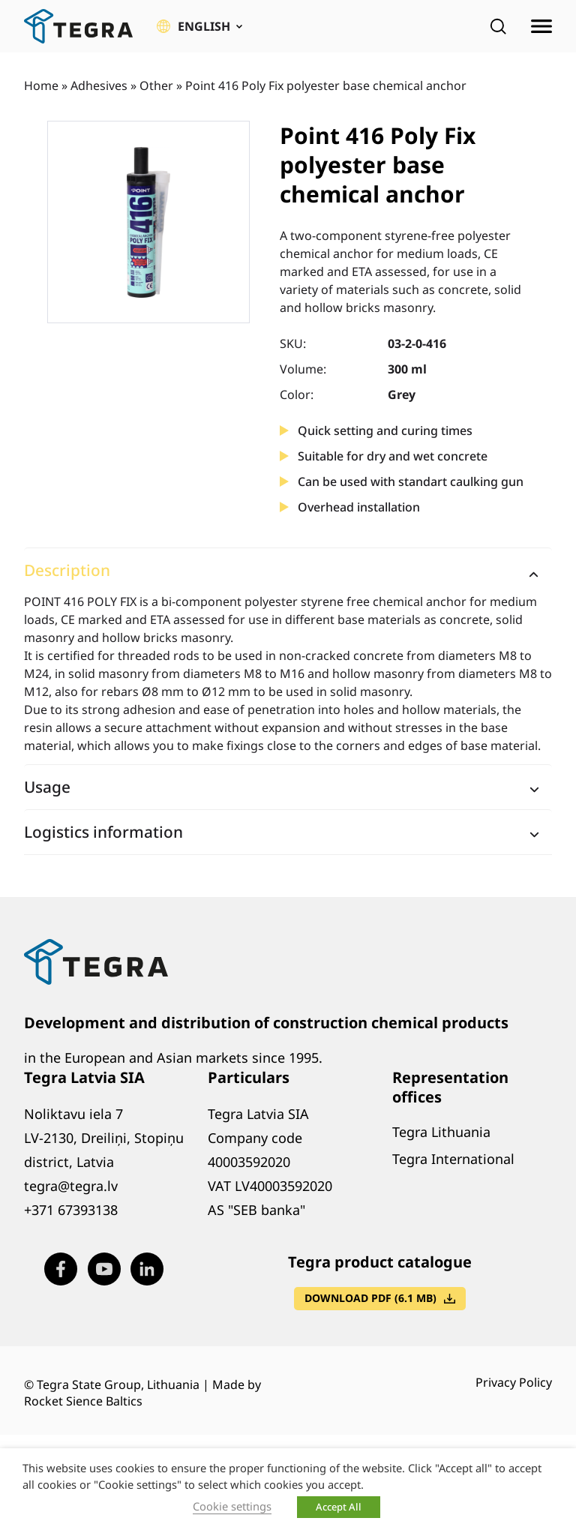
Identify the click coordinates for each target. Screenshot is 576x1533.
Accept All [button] (339, 1507)
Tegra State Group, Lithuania (118, 1384)
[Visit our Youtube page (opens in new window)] (104, 1269)
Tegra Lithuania (441, 1132)
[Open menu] (541, 26)
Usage (47, 786)
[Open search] (498, 26)
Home (41, 85)
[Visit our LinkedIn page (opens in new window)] (147, 1269)
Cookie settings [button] (232, 1506)
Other (156, 85)
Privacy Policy (514, 1382)
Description (67, 570)
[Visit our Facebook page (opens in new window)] (60, 1269)
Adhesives (99, 85)
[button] (199, 26)
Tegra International (453, 1159)
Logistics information (103, 831)
